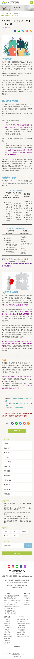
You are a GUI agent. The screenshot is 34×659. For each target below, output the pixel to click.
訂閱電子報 (17, 553)
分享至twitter (22, 31)
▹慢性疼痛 (7, 485)
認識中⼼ (27, 596)
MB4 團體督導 (21, 630)
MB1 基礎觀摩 (21, 621)
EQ (15, 531)
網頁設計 (19, 656)
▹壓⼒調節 (7, 471)
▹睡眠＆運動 (8, 480)
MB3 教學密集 (21, 625)
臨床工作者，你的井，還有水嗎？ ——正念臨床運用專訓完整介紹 (18, 508)
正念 (6, 531)
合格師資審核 (21, 628)
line (17, 566)
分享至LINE (18, 31)
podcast (25, 566)
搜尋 (29, 545)
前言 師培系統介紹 (22, 619)
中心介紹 (27, 593)
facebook (21, 566)
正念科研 (7, 448)
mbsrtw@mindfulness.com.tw (17, 582)
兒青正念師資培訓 (9, 611)
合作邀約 (27, 600)
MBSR (6, 535)
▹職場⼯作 (7, 466)
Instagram (13, 566)
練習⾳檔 (7, 494)
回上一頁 (17, 430)
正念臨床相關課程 (9, 604)
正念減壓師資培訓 (9, 609)
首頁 (2, 13)
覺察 (15, 535)
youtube (9, 566)
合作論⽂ (27, 602)
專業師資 (27, 598)
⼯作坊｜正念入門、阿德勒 (12, 600)
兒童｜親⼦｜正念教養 (10, 602)
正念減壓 (24, 531)
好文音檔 (8, 13)
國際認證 (27, 604)
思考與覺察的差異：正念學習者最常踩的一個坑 (17, 513)
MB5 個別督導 (21, 632)
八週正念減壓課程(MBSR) (12, 596)
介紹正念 (7, 443)
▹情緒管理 (15, 13)
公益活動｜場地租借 (10, 613)
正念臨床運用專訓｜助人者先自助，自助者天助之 (17, 504)
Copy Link (30, 31)
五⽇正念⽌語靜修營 (10, 598)
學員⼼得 (7, 452)
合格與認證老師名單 (23, 636)
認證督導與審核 (21, 634)
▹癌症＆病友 (8, 489)
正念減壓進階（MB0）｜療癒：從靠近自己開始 (17, 521)
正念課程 (7, 593)
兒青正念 (7, 457)
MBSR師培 (7, 462)
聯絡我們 (17, 646)
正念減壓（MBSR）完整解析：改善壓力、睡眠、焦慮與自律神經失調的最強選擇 (17, 517)
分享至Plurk (26, 31)
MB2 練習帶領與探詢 (23, 623)
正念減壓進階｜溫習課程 (11, 606)
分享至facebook (15, 31)
